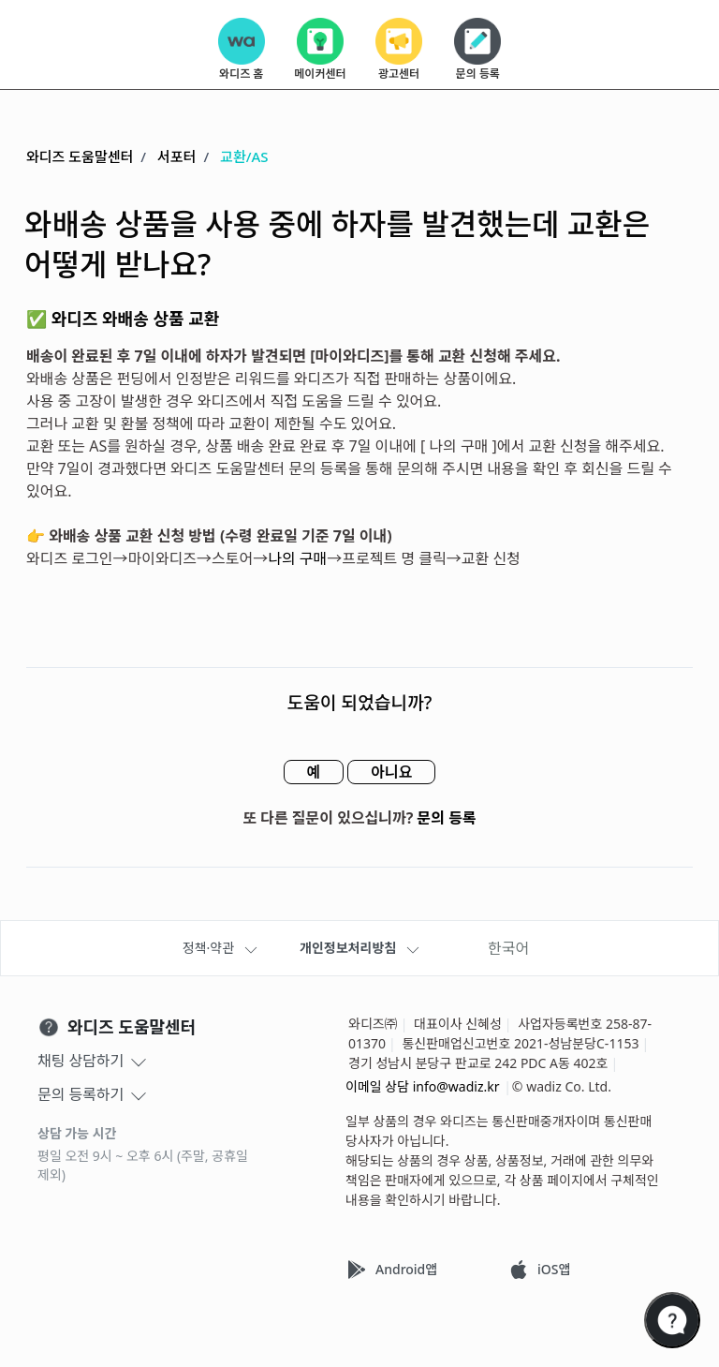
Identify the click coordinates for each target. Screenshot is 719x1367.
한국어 (508, 948)
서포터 (176, 156)
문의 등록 (447, 818)
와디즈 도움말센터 (79, 156)
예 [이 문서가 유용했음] (313, 772)
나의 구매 (297, 558)
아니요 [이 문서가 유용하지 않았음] (391, 772)
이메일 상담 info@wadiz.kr (422, 1086)
